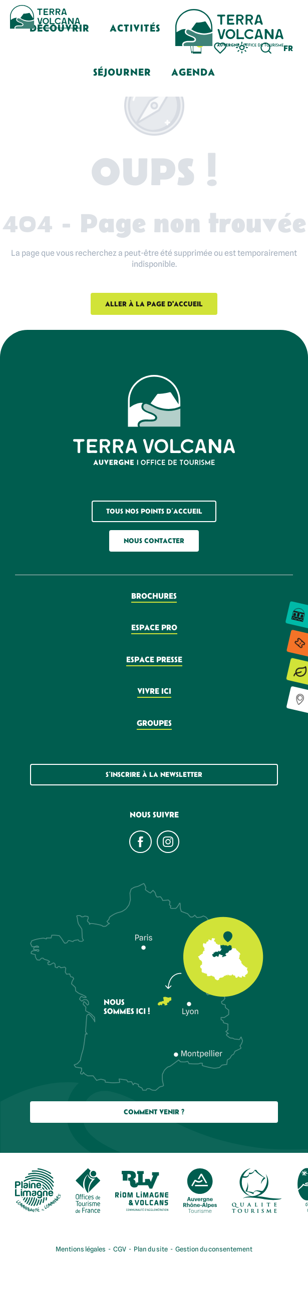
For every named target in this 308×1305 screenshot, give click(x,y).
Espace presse (154, 659)
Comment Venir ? (154, 1112)
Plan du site (151, 1249)
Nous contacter (154, 541)
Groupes (154, 722)
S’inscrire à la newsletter (154, 774)
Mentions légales (81, 1249)
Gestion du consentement (213, 1249)
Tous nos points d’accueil (154, 511)
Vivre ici (154, 690)
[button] (135, 27)
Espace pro (154, 627)
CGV (119, 1249)
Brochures (154, 595)
